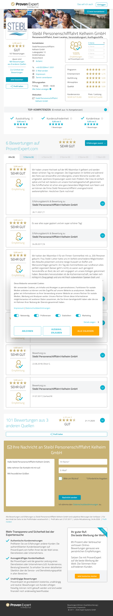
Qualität (70, 86)
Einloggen (101, 4)
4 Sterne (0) (47, 157)
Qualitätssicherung (90, 605)
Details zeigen (89, 322)
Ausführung (72, 78)
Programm (71, 69)
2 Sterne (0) (83, 157)
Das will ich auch (85, 4)
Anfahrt (39, 61)
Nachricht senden (69, 497)
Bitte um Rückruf (70, 478)
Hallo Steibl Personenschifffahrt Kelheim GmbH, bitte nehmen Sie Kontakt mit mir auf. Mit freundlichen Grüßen (30, 482)
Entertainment (73, 73)
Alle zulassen (86, 330)
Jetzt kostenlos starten (87, 576)
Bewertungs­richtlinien (75, 605)
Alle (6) (11, 157)
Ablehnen (27, 330)
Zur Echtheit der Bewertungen (17, 71)
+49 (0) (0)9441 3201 (45, 67)
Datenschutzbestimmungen (37, 308)
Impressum (19, 308)
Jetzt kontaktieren (95, 11)
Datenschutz (71, 607)
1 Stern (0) (100, 157)
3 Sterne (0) (65, 157)
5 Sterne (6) (29, 157)
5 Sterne (91, 43)
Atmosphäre (72, 82)
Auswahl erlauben (56, 331)
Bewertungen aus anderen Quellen (17, 62)
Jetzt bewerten (17, 79)
